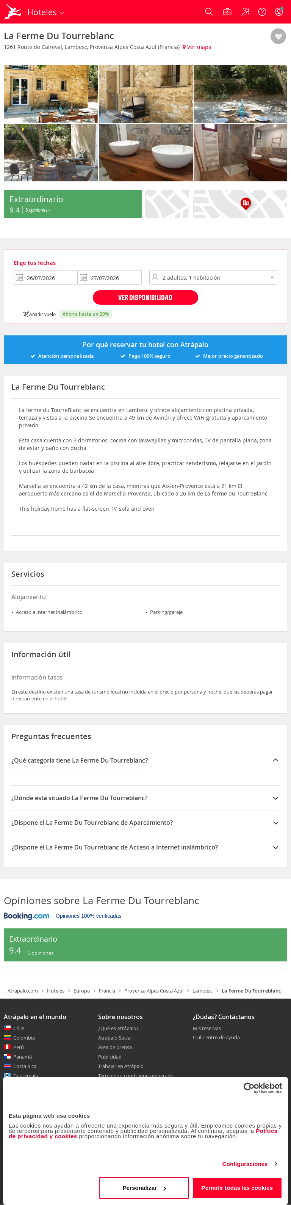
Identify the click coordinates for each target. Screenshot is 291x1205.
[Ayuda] (262, 11)
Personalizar (144, 1188)
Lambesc (202, 990)
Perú (18, 1047)
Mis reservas (207, 1029)
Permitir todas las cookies (237, 1188)
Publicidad (110, 1056)
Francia (107, 990)
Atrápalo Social (114, 1037)
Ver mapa (197, 46)
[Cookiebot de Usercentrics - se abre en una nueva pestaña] (249, 1088)
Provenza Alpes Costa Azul (153, 990)
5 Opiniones (37, 210)
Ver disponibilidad (145, 297)
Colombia (24, 1037)
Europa (82, 990)
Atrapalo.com (23, 990)
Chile (18, 1028)
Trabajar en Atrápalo (121, 1066)
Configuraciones (245, 1164)
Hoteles (55, 990)
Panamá (22, 1056)
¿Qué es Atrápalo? (118, 1028)
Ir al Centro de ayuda (216, 1038)
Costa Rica (24, 1066)
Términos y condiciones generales (136, 1075)
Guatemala (25, 1075)
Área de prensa (115, 1047)
